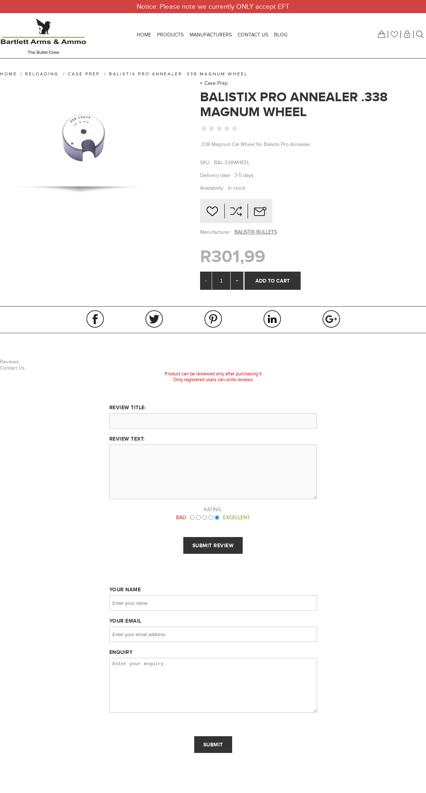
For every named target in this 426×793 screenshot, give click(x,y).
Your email (125, 621)
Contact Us (12, 368)
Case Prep (216, 83)
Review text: (127, 439)
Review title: (127, 407)
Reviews (9, 362)
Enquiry (121, 652)
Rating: (213, 509)
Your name (125, 589)
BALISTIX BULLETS (255, 232)
